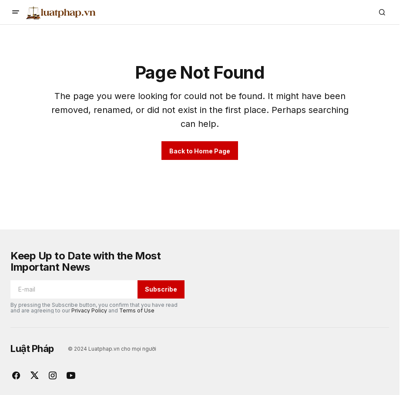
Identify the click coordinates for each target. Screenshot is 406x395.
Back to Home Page (199, 151)
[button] (15, 12)
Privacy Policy (89, 310)
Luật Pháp (32, 348)
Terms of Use (136, 310)
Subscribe (161, 289)
